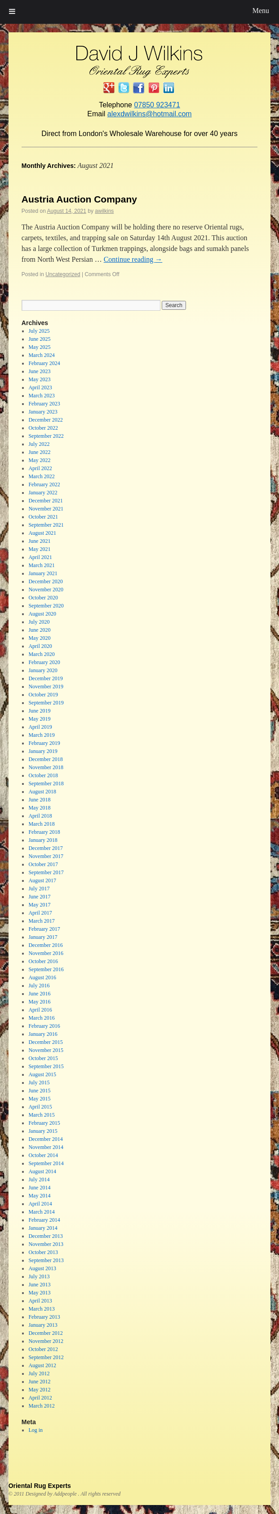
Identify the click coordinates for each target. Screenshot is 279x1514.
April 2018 (40, 816)
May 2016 (39, 1002)
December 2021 (45, 500)
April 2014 (40, 1204)
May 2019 (39, 719)
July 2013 (38, 1276)
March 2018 (41, 824)
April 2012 (40, 1398)
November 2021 (45, 509)
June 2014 (39, 1187)
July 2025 (38, 331)
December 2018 (45, 759)
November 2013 (45, 1244)
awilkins (104, 211)
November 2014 (45, 1147)
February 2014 (44, 1220)
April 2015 (40, 1107)
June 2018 (39, 800)
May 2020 (39, 638)
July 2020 (38, 622)
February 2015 (44, 1123)
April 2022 (40, 468)
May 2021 (39, 549)
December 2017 (45, 848)
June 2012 (39, 1381)
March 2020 (41, 654)
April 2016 (40, 1010)
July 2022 (38, 444)
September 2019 (45, 703)
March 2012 (41, 1406)
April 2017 (40, 913)
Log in (35, 1430)
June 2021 (39, 541)
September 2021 (45, 525)
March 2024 (41, 355)
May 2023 (39, 379)
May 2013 (39, 1293)
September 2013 (45, 1260)
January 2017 (42, 937)
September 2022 (45, 436)
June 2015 (39, 1090)
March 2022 (41, 476)
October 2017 (43, 864)
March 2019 (41, 735)
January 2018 (42, 840)
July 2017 (38, 888)
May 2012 (39, 1389)
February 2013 (44, 1317)
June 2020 (39, 630)
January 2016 (42, 1034)
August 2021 (42, 533)
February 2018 (44, 832)
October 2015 (43, 1058)
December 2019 (45, 678)
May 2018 (39, 808)
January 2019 (42, 751)
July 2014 (38, 1179)
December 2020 (45, 581)
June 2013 (39, 1284)
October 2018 (43, 775)
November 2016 (45, 953)
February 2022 (44, 484)
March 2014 (41, 1212)
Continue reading (133, 259)
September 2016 (45, 969)
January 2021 (42, 573)
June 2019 (39, 711)
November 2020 (45, 589)
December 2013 (45, 1236)
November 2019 (45, 686)
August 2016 (42, 977)
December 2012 (45, 1333)
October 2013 (43, 1252)
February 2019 (44, 743)
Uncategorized (62, 274)
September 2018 (45, 783)
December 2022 (45, 420)
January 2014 (42, 1228)
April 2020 (40, 646)
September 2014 (45, 1163)
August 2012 (42, 1365)
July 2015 (38, 1082)
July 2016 (38, 985)
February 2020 (44, 662)
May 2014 (39, 1196)
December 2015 (45, 1042)
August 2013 (42, 1268)
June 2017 (39, 896)
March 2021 (41, 565)
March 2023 (41, 395)
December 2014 (45, 1139)
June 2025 (39, 339)
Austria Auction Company (79, 199)
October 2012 (43, 1349)
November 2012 (45, 1341)
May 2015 (39, 1099)
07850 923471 (157, 105)
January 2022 (42, 492)
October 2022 (43, 428)
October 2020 (43, 597)
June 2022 (39, 452)
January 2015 (42, 1131)
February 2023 (44, 404)
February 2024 (44, 363)
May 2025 (39, 347)
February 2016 (44, 1026)
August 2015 (42, 1074)
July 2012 (38, 1373)
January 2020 (42, 670)
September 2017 (45, 872)
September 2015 (45, 1066)
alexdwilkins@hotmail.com (149, 114)
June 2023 (39, 371)
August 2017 (42, 880)
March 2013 (41, 1309)
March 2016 (41, 1018)
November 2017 (45, 856)
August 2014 (42, 1171)
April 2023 (40, 387)
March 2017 (41, 921)
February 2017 (44, 929)
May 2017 (39, 905)
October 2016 (43, 961)
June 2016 (39, 993)
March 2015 (41, 1115)
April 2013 (40, 1301)
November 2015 (45, 1050)
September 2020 (45, 606)
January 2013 (42, 1325)
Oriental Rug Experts (40, 1485)
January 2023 (42, 412)
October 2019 (43, 694)
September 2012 (45, 1357)
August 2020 (42, 614)
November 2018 (45, 767)
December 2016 (45, 945)
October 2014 (43, 1155)
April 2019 (40, 727)
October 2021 (43, 517)
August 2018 (42, 791)
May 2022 (39, 460)
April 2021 (40, 557)
